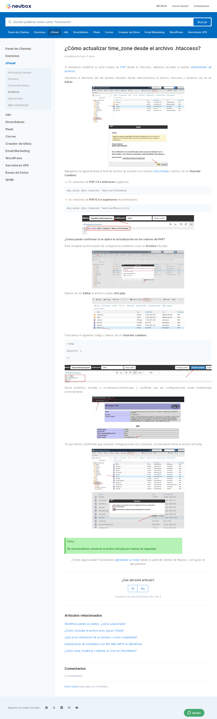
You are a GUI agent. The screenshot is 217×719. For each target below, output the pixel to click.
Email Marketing (155, 32)
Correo (109, 32)
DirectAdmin (80, 32)
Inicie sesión (72, 686)
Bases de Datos (16, 172)
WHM (9, 180)
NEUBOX (161, 6)
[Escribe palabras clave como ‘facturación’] (108, 21)
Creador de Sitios (129, 32)
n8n (66, 32)
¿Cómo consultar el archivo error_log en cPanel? (94, 630)
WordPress (176, 32)
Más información (18, 105)
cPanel (54, 32)
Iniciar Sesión (180, 6)
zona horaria (161, 171)
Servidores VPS (197, 32)
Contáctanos (201, 6)
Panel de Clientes (18, 32)
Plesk (96, 32)
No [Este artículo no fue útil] (143, 588)
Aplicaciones (15, 98)
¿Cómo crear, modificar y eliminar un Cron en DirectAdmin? (101, 650)
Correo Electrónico (19, 85)
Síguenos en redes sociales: (24, 707)
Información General (19, 72)
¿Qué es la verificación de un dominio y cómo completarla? (101, 637)
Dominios (39, 32)
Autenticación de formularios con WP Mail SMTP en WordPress (103, 644)
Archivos (13, 91)
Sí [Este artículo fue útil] (132, 588)
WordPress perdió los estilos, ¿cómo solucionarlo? (95, 624)
